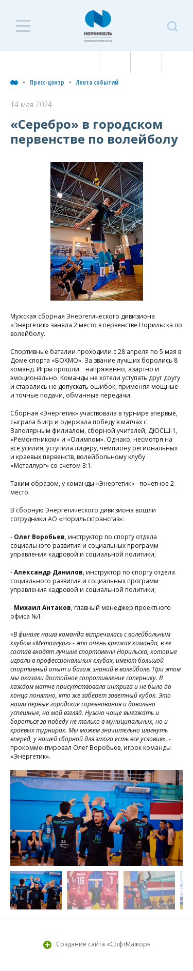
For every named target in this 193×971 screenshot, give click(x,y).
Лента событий (97, 82)
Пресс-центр (47, 82)
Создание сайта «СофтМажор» (103, 944)
